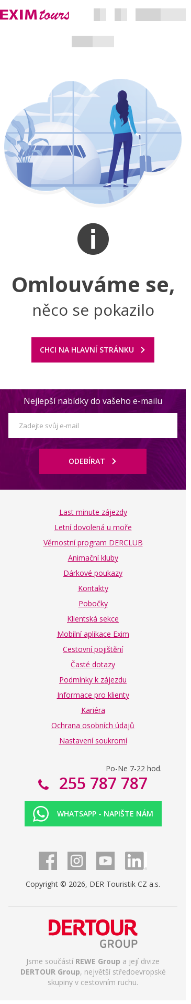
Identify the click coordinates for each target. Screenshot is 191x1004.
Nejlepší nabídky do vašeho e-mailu (93, 401)
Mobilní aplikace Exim (93, 634)
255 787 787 (101, 783)
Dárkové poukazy (92, 573)
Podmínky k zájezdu (93, 680)
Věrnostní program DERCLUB (93, 542)
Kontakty (93, 588)
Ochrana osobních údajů (92, 725)
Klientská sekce (93, 619)
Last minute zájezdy (93, 512)
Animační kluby (93, 558)
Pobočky (93, 603)
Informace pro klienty (93, 695)
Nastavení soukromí (93, 741)
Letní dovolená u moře (93, 527)
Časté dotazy (93, 664)
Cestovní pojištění (93, 649)
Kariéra (93, 710)
